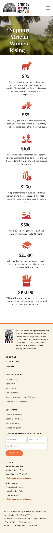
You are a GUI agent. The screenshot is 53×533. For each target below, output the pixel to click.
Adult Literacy (12, 388)
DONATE (10, 366)
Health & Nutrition (14, 418)
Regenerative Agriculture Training (20, 397)
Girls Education (12, 392)
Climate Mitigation (13, 427)
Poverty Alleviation (14, 414)
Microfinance (11, 379)
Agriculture (10, 383)
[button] (46, 8)
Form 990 (33, 525)
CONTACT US (12, 361)
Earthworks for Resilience (16, 401)
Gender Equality (12, 423)
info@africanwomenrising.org (18, 478)
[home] (17, 8)
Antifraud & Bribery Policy (16, 525)
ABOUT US (11, 357)
